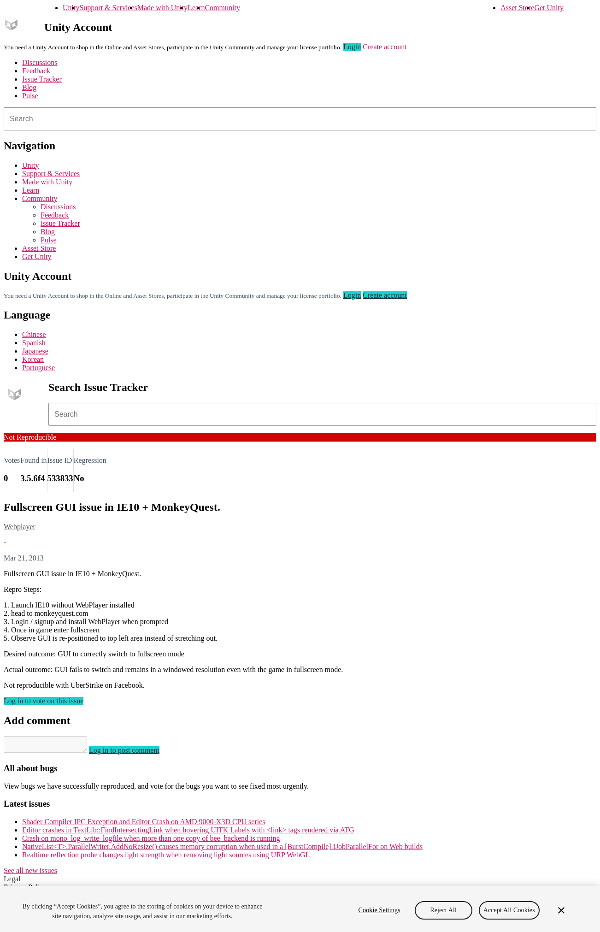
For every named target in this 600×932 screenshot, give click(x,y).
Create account (385, 47)
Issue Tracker (42, 79)
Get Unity (549, 8)
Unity (71, 8)
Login (352, 47)
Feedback (36, 71)
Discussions (39, 62)
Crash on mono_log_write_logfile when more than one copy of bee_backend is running (151, 841)
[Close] (561, 910)
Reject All (443, 910)
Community (222, 8)
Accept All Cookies (509, 910)
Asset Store (517, 8)
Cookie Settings (379, 910)
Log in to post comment (133, 753)
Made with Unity (162, 8)
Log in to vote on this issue (43, 701)
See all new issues (30, 873)
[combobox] (300, 119)
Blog (29, 87)
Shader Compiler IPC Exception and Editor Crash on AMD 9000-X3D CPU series (143, 824)
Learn (196, 8)
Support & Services (108, 8)
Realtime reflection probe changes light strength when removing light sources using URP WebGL (166, 857)
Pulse (30, 96)
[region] (300, 909)
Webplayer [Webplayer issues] (19, 527)
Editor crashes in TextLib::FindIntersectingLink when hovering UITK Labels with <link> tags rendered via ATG (188, 833)
